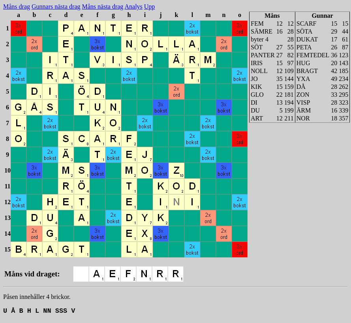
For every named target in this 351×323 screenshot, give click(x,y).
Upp (149, 6)
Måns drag (16, 6)
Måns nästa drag (103, 6)
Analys (133, 6)
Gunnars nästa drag (56, 6)
